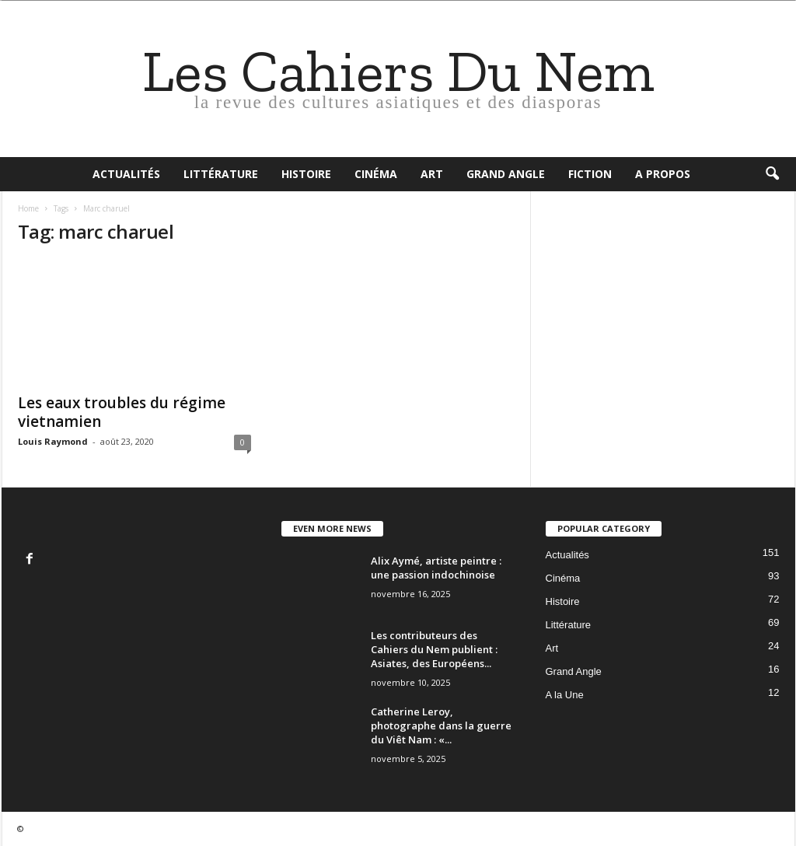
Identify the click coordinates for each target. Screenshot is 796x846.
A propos (662, 173)
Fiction (590, 173)
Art (432, 173)
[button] (772, 174)
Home (28, 208)
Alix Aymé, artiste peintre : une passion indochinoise (436, 568)
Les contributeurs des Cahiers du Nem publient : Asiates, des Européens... (434, 649)
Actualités (126, 173)
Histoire (306, 173)
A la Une (565, 695)
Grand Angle (505, 173)
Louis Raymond (53, 441)
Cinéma (375, 173)
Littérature (220, 173)
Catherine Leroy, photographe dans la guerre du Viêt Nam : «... (441, 725)
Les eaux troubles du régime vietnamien (121, 412)
